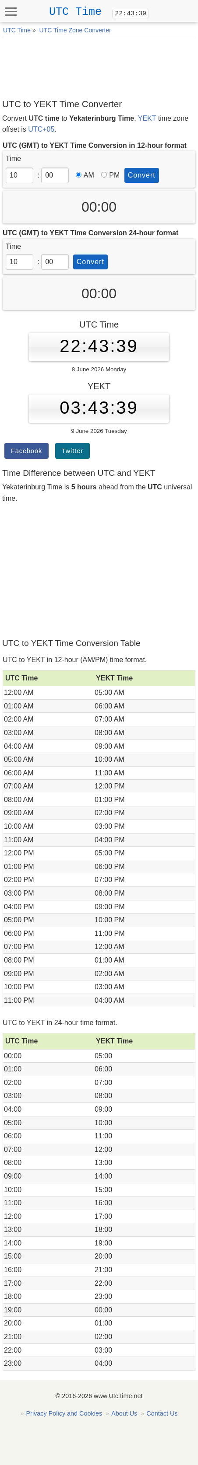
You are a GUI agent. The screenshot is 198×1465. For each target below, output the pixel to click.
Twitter (72, 450)
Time (13, 158)
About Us (124, 1413)
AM (85, 175)
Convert (142, 175)
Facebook (26, 450)
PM (110, 175)
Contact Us (161, 1413)
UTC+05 (41, 129)
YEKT (147, 118)
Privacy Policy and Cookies (64, 1413)
